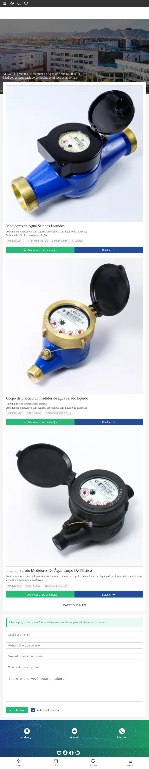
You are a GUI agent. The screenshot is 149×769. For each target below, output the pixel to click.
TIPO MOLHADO (37, 241)
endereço (27, 737)
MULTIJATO (15, 241)
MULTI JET (14, 585)
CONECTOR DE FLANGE (67, 241)
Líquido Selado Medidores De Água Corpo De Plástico (49, 570)
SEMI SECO (34, 413)
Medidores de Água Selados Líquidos (35, 226)
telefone (122, 737)
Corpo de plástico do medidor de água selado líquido (47, 398)
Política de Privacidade (48, 710)
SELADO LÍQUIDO (56, 585)
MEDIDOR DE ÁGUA (58, 413)
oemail (74, 737)
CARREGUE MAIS (74, 605)
